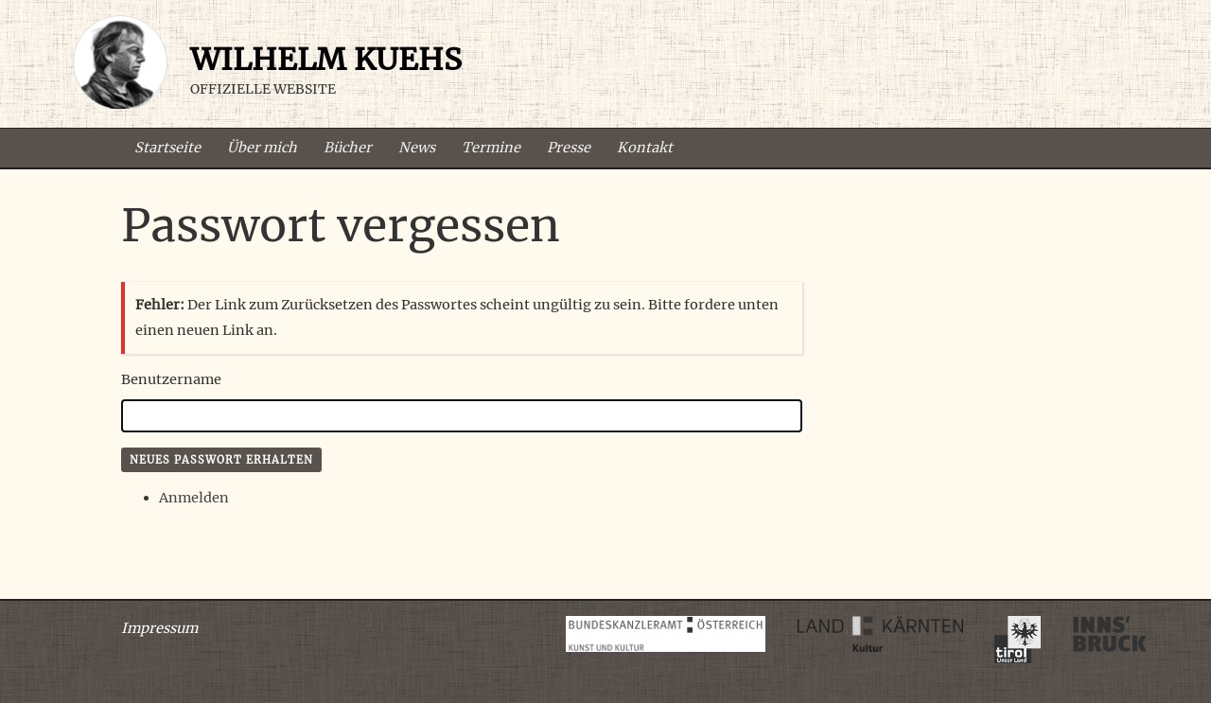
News (416, 147)
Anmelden (194, 497)
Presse (568, 147)
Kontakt (645, 147)
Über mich (262, 147)
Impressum (159, 628)
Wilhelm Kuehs (326, 60)
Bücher (348, 147)
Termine (491, 147)
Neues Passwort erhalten (221, 459)
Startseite (167, 147)
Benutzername (171, 379)
